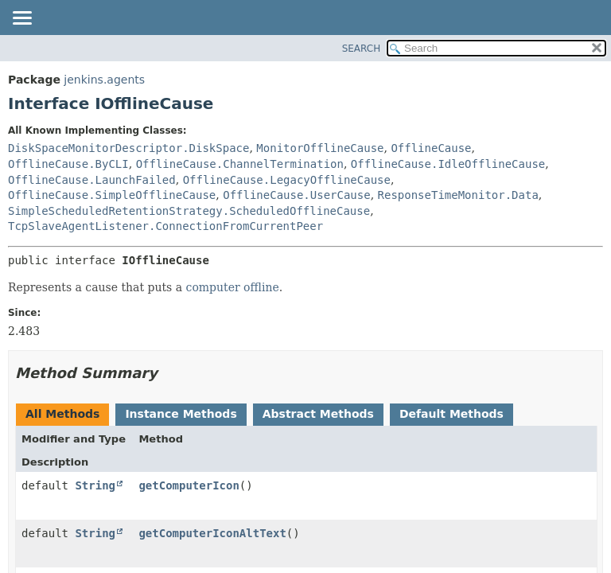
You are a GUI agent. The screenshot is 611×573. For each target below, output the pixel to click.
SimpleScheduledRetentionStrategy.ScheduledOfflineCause (189, 211)
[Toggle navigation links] (21, 19)
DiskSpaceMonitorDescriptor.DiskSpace (128, 148)
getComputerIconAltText (212, 533)
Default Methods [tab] (451, 413)
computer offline (232, 287)
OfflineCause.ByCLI (68, 164)
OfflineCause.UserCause (296, 195)
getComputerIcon (188, 485)
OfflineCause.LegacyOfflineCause (287, 179)
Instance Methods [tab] (180, 413)
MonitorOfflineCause (319, 148)
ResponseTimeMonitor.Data (458, 195)
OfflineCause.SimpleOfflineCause (112, 195)
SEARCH (361, 48)
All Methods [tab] (62, 413)
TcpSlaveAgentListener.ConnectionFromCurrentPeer (165, 226)
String (95, 485)
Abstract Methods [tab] (318, 413)
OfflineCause (431, 148)
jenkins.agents (104, 79)
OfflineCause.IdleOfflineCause (448, 164)
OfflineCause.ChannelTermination (240, 164)
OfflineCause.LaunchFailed (92, 179)
